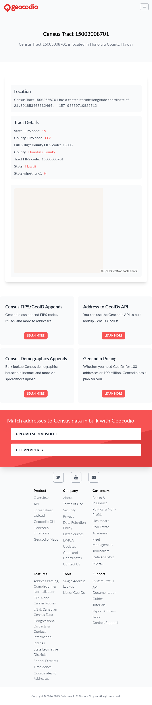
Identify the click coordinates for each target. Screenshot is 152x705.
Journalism (100, 551)
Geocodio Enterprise (41, 530)
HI (45, 173)
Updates (69, 546)
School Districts (46, 660)
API (36, 504)
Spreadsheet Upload (43, 512)
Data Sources (73, 534)
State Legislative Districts (46, 651)
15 (44, 131)
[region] (76, 230)
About (67, 497)
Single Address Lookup (74, 583)
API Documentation (104, 589)
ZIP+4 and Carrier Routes (45, 600)
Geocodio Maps (46, 539)
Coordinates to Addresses (45, 675)
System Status (103, 581)
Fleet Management (102, 542)
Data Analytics (103, 557)
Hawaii (30, 166)
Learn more (36, 335)
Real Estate (100, 527)
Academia (100, 533)
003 (48, 138)
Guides (97, 598)
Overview (41, 497)
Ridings (39, 643)
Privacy (68, 516)
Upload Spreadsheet (36, 434)
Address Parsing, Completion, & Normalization (46, 586)
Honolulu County (41, 152)
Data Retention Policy (74, 525)
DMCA (68, 540)
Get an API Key (30, 450)
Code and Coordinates (72, 555)
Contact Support (105, 622)
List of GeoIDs (74, 592)
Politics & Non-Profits (104, 511)
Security (69, 510)
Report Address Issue (104, 613)
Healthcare (100, 520)
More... (98, 563)
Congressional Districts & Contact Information (45, 629)
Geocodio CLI (44, 521)
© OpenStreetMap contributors (119, 271)
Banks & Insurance (100, 500)
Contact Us (71, 564)
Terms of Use (73, 504)
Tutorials (99, 605)
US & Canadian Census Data (45, 612)
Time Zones (43, 667)
